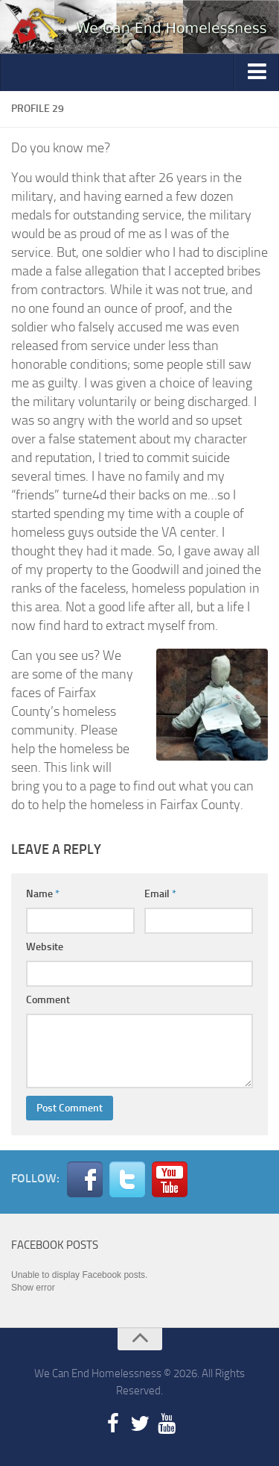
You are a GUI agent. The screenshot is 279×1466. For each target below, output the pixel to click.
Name (43, 894)
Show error (33, 1287)
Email (160, 894)
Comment (48, 1000)
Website (44, 947)
